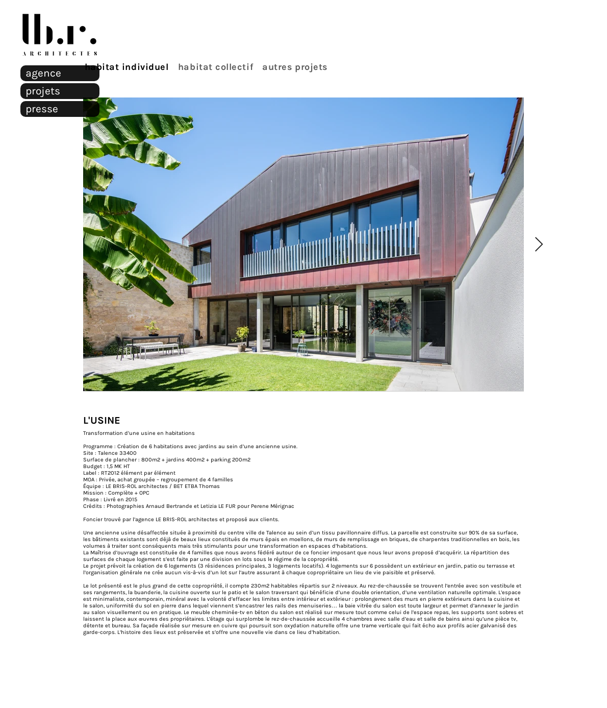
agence (43, 73)
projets (43, 91)
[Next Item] (538, 245)
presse (42, 109)
